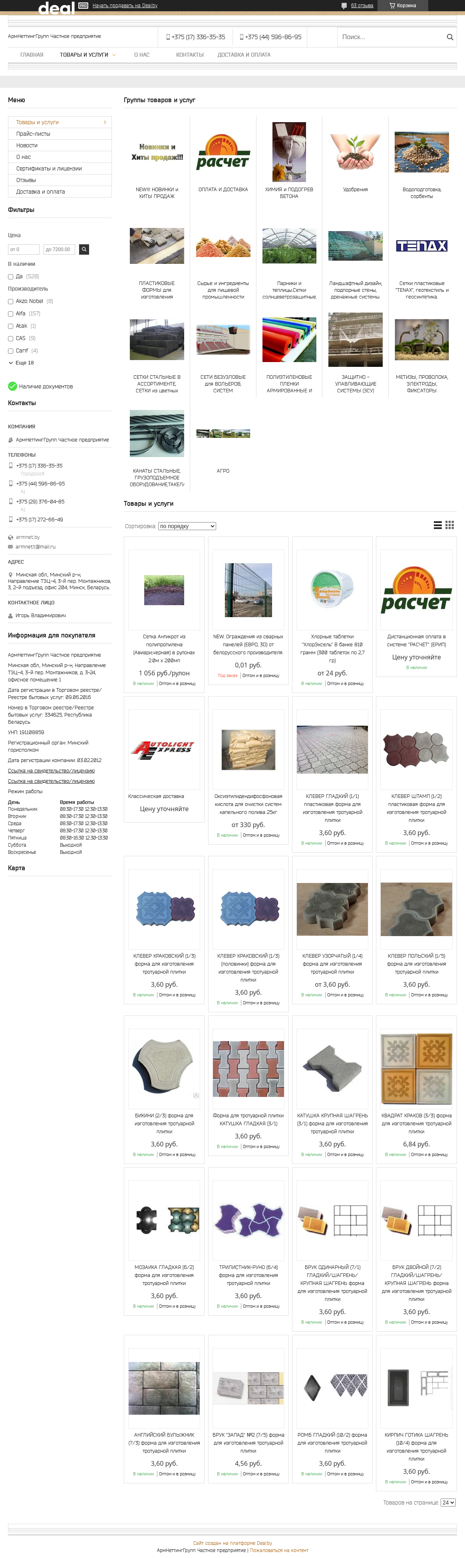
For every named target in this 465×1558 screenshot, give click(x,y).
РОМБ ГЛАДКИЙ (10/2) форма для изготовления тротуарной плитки (332, 1443)
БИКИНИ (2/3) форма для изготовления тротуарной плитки (164, 1123)
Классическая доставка (156, 796)
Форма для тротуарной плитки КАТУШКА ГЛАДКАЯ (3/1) (248, 1119)
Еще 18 (25, 363)
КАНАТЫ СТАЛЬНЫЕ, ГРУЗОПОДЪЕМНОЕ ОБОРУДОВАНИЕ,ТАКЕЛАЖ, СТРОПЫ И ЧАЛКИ (157, 477)
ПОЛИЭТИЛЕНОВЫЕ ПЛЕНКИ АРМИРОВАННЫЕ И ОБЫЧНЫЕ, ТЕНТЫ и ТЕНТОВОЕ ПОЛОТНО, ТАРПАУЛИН (289, 384)
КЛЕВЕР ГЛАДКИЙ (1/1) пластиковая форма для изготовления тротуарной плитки (332, 808)
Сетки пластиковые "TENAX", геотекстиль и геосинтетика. (422, 290)
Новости (27, 145)
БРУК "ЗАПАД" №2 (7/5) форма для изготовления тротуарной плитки (248, 1443)
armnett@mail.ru (36, 547)
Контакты (190, 54)
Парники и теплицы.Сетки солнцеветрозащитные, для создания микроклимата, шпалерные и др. (289, 290)
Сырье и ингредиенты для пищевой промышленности (223, 290)
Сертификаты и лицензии (49, 168)
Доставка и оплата (244, 54)
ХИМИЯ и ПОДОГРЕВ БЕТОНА (289, 192)
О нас (141, 54)
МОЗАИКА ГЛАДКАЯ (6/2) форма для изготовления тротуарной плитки (164, 1275)
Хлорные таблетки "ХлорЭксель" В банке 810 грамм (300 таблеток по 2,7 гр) (332, 648)
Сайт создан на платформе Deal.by (232, 1543)
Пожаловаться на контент (279, 1550)
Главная (32, 54)
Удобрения (355, 189)
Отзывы (26, 180)
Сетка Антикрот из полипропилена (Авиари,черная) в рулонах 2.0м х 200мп (164, 648)
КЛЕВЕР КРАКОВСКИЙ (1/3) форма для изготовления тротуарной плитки (164, 964)
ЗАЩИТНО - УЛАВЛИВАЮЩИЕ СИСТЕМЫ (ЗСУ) (355, 384)
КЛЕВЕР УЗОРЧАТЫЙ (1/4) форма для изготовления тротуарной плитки (332, 964)
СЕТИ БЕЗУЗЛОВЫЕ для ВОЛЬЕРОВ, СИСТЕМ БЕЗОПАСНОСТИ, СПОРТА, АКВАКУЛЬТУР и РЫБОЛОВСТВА (223, 384)
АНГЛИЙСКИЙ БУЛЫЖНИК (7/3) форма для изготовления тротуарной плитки (164, 1443)
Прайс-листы (33, 134)
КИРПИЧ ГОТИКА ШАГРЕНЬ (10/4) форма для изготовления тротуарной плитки (416, 1447)
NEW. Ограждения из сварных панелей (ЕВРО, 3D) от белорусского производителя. (248, 644)
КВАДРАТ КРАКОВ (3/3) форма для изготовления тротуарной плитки (417, 1123)
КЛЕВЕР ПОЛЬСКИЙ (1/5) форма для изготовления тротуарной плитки (416, 964)
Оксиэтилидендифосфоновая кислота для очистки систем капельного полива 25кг (248, 804)
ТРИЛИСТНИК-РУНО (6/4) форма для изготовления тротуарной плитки (248, 1275)
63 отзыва (362, 5)
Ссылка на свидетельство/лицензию (51, 771)
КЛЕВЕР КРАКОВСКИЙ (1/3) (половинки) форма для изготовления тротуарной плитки (248, 968)
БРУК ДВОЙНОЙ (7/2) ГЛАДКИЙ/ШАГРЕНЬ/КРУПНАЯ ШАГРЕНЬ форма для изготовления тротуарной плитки (416, 1283)
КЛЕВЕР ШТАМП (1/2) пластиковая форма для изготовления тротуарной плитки (416, 808)
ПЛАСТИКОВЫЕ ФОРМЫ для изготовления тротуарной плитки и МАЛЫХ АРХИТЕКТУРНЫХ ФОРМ (157, 290)
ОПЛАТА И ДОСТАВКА (223, 189)
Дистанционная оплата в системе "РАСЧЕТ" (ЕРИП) (416, 640)
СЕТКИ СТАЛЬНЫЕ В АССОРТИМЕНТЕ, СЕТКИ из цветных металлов (157, 384)
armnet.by (28, 537)
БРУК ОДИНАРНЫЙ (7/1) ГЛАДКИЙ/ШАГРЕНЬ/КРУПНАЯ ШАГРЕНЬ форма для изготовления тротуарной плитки (332, 1283)
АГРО (223, 471)
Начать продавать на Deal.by (125, 5)
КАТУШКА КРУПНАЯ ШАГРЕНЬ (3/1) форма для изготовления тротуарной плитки (332, 1123)
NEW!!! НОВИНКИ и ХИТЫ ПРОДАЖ (157, 192)
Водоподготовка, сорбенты (422, 192)
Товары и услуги (84, 54)
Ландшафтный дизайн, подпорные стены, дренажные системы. (355, 290)
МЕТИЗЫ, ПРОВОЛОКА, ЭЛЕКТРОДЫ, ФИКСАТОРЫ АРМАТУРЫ (422, 384)
